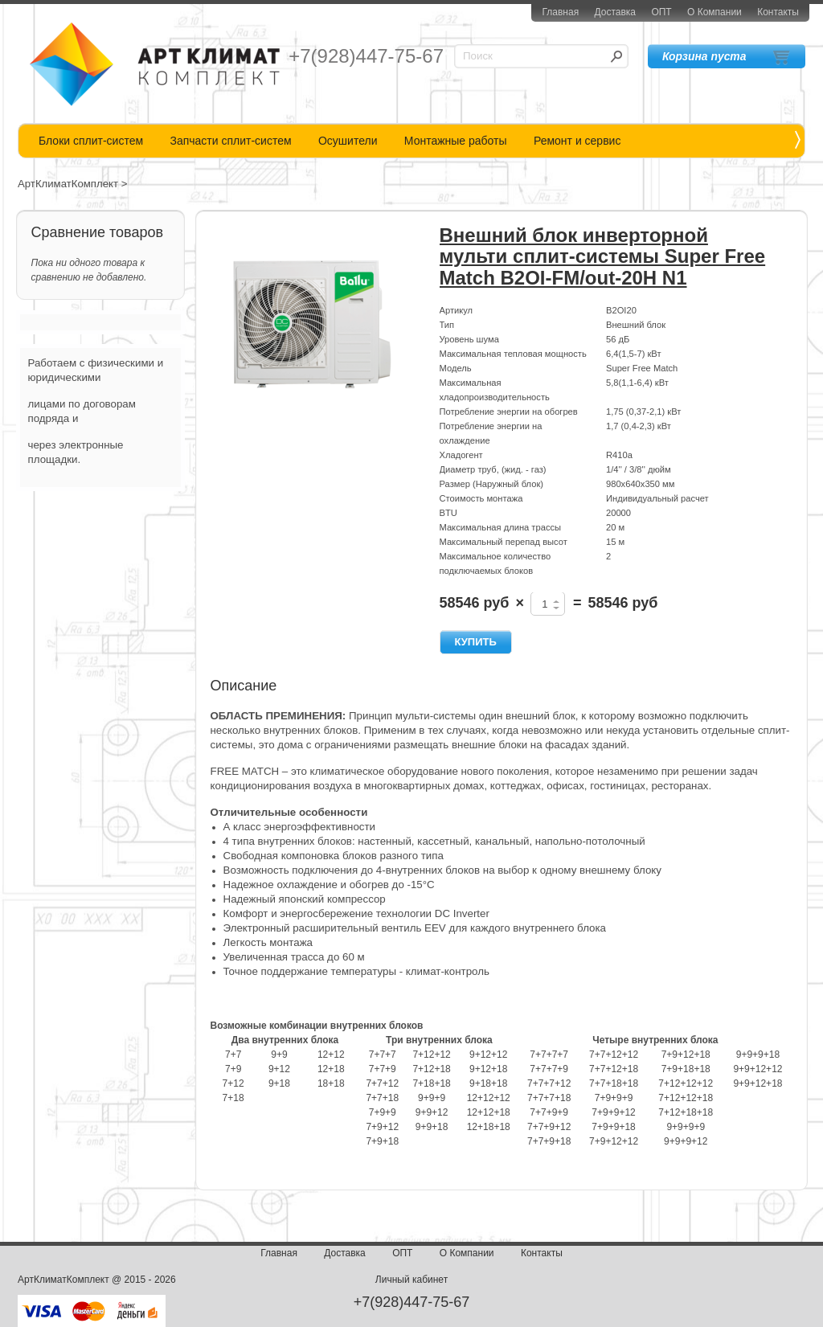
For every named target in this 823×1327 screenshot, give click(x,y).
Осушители (348, 140)
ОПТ (661, 12)
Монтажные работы (455, 140)
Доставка (615, 12)
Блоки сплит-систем (91, 140)
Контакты (778, 12)
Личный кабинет (411, 1279)
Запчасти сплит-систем (230, 140)
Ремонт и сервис (577, 140)
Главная (560, 12)
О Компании (714, 12)
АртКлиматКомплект (68, 184)
